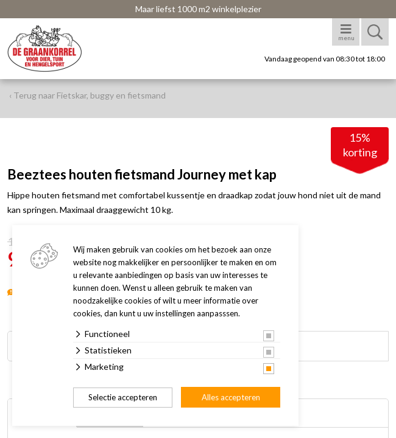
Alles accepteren (231, 397)
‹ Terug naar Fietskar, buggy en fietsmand (87, 95)
